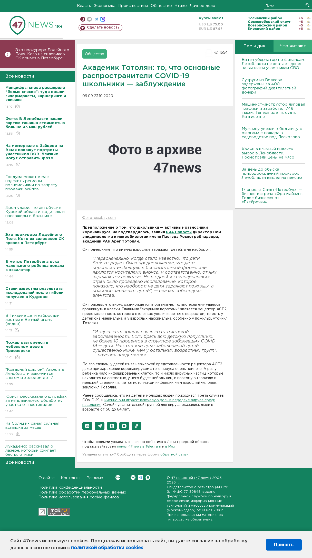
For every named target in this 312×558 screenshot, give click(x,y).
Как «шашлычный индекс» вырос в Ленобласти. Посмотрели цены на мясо (269, 153)
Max (147, 477)
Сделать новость (103, 27)
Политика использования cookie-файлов (78, 497)
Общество (161, 5)
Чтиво (181, 5)
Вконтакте (117, 477)
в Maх (170, 446)
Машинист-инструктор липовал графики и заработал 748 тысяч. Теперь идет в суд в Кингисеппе (273, 110)
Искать (307, 5)
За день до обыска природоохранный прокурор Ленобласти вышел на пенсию (272, 173)
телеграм (96, 19)
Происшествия (133, 5)
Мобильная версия (82, 19)
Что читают (293, 46)
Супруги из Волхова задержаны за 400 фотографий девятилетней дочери (269, 86)
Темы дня (254, 46)
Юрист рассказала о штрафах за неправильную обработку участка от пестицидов (36, 404)
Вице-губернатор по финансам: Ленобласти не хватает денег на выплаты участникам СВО (273, 64)
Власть (84, 5)
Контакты (70, 478)
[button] (87, 426)
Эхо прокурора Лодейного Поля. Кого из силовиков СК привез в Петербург (42, 54)
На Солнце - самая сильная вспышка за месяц (36, 429)
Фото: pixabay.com (99, 217)
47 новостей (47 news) (191, 478)
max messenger (102, 19)
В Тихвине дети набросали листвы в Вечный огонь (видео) (36, 323)
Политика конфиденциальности (70, 487)
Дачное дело (202, 5)
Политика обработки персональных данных (82, 492)
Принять (284, 544)
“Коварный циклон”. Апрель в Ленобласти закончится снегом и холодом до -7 (36, 377)
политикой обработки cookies (107, 548)
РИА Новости (179, 232)
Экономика (104, 5)
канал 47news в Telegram (139, 446)
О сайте (46, 478)
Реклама (94, 478)
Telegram (140, 477)
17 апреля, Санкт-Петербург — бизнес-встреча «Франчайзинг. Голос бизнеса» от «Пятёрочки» (272, 196)
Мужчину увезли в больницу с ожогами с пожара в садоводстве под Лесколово (272, 133)
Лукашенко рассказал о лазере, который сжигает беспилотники (36, 454)
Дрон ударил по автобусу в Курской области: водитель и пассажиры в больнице (36, 215)
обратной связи (174, 454)
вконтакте (89, 19)
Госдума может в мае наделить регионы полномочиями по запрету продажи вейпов (36, 186)
